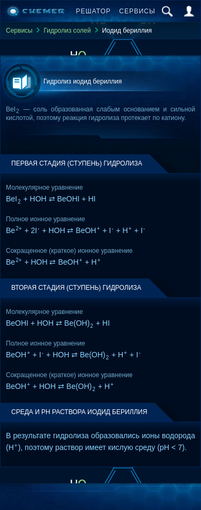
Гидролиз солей (67, 30)
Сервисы (137, 11)
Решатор (93, 11)
